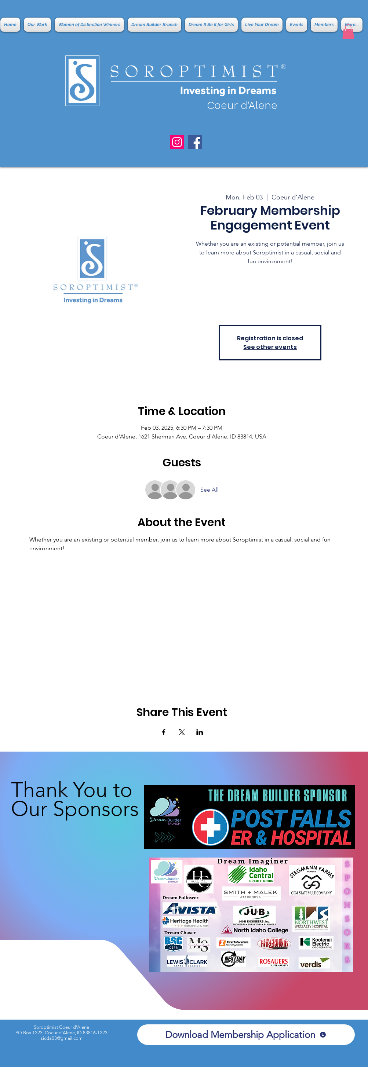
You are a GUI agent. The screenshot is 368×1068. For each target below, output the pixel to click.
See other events (270, 347)
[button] (348, 31)
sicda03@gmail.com (62, 1038)
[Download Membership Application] (246, 1034)
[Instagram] (177, 142)
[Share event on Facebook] (163, 732)
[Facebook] (195, 142)
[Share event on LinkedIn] (199, 732)
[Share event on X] (181, 732)
